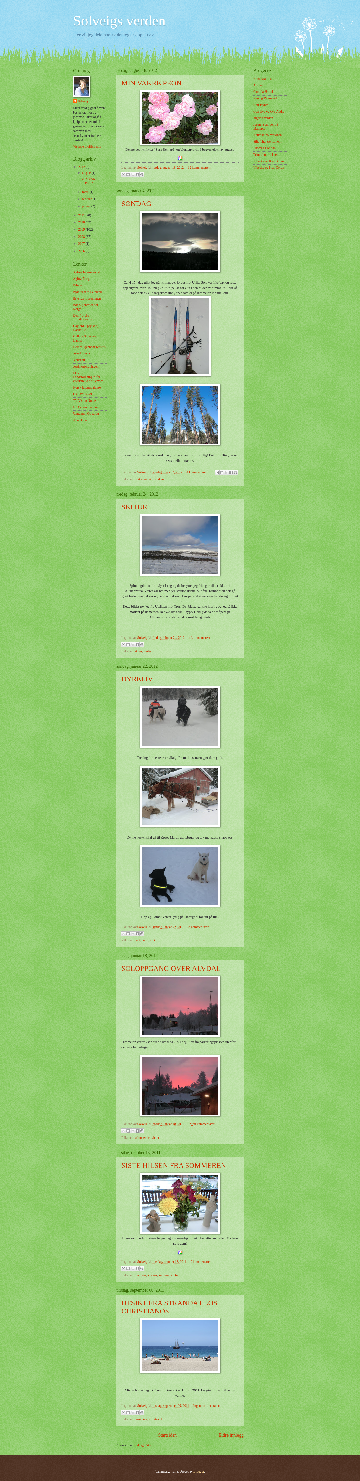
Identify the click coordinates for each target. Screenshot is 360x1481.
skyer (161, 479)
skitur (152, 479)
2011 (82, 215)
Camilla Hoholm (264, 92)
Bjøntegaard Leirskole (88, 292)
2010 (82, 222)
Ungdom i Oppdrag (86, 413)
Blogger (198, 1471)
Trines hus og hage (265, 154)
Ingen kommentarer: (201, 1124)
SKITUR (134, 507)
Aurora (258, 85)
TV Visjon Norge (84, 400)
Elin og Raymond (265, 98)
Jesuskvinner (81, 353)
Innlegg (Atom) (144, 1445)
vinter (147, 651)
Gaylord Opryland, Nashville (85, 328)
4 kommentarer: (197, 472)
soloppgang (142, 1137)
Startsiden (167, 1435)
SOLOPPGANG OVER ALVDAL (171, 968)
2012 (82, 167)
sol (150, 1419)
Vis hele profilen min (87, 146)
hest (137, 940)
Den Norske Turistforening (82, 317)
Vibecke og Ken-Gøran (268, 167)
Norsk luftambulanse (87, 387)
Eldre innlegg (231, 1435)
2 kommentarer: (201, 1262)
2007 (82, 244)
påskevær (141, 479)
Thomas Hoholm (264, 148)
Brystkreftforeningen (87, 298)
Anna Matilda (262, 79)
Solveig (83, 101)
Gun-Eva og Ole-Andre (269, 111)
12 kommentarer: (199, 167)
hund (145, 940)
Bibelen (78, 285)
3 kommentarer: (199, 927)
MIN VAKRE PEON (151, 83)
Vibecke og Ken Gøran (268, 161)
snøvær (152, 1275)
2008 (82, 237)
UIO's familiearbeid (86, 407)
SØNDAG (136, 203)
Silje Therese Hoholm (267, 141)
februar (87, 199)
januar (86, 206)
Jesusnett (79, 360)
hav (144, 1419)
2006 (82, 251)
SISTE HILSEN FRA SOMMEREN (173, 1165)
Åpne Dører (81, 420)
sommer (164, 1275)
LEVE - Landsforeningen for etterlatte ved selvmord (88, 377)
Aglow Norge (82, 279)
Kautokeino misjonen (267, 135)
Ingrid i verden (263, 118)
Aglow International (86, 272)
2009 (82, 229)
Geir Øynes (260, 105)
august (87, 173)
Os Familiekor (82, 394)
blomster (140, 1275)
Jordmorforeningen (86, 366)
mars (85, 192)
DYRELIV (137, 679)
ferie (138, 1419)
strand (158, 1419)
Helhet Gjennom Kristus (89, 347)
